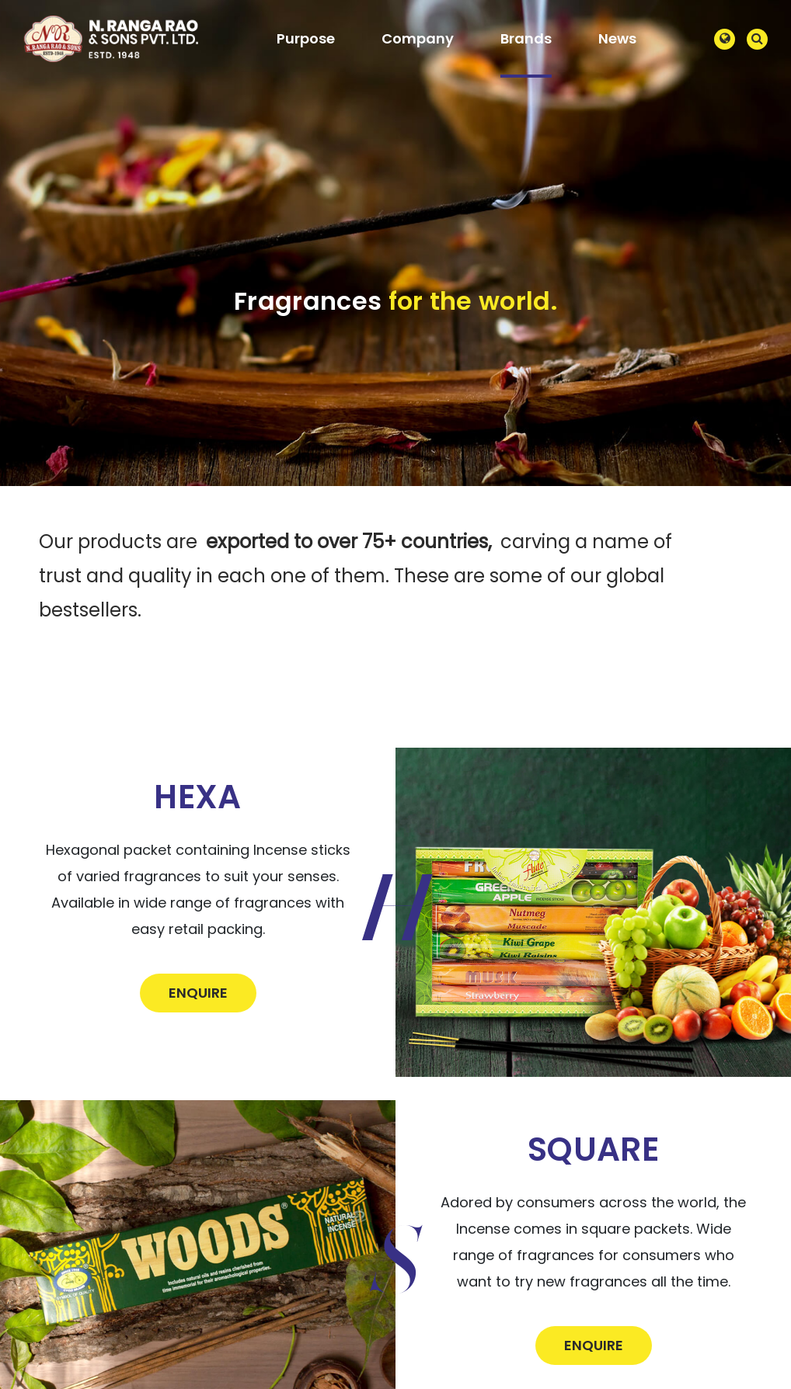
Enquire (198, 992)
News (617, 38)
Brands (526, 38)
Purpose (306, 38)
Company (418, 38)
